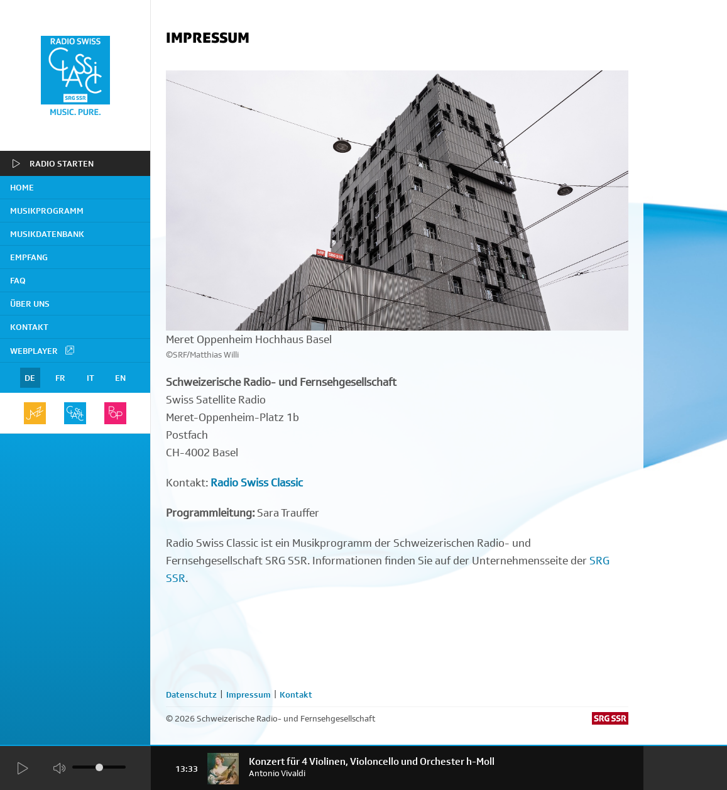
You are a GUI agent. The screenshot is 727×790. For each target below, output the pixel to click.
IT (90, 378)
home (22, 187)
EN (120, 378)
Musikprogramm (47, 211)
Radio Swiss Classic (256, 482)
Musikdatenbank (47, 234)
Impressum (248, 694)
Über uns (30, 304)
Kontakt (29, 327)
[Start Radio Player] (22, 768)
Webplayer (42, 350)
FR (60, 378)
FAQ (18, 280)
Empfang (29, 257)
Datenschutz (191, 694)
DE (30, 378)
